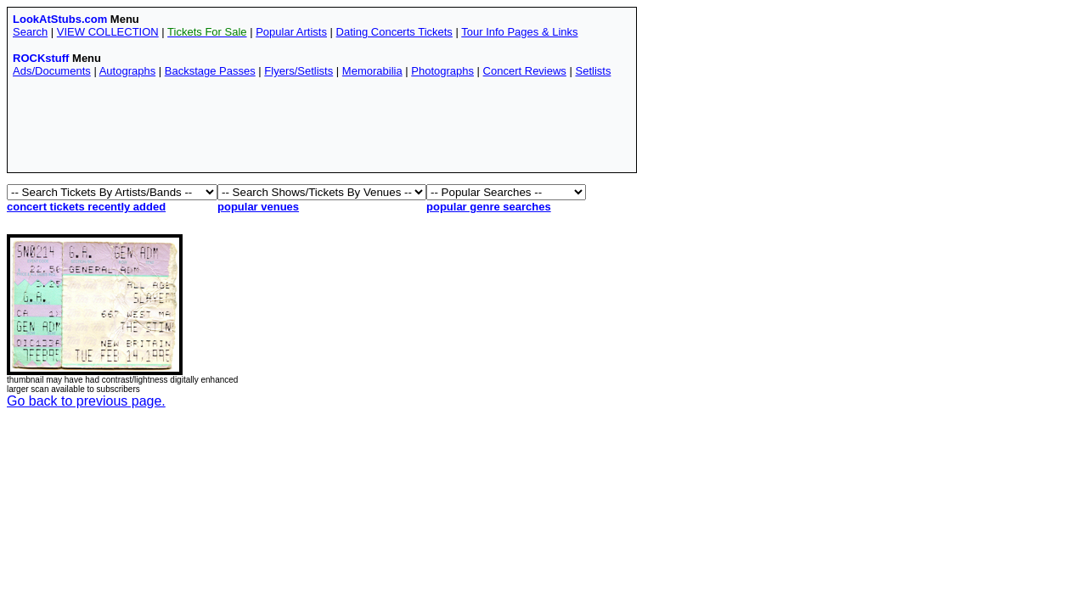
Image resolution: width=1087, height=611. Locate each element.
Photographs (442, 70)
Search (30, 31)
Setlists (593, 70)
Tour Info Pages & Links (519, 31)
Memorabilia (372, 70)
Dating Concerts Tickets (394, 31)
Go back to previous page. (86, 401)
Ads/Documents (52, 70)
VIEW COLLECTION (108, 31)
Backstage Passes (210, 70)
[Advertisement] (322, 129)
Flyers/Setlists (298, 70)
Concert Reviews (524, 70)
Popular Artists (291, 31)
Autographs (127, 70)
